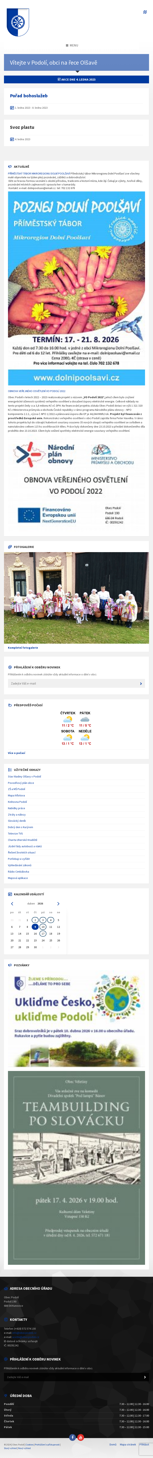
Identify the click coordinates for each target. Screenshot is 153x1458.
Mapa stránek (128, 1444)
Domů (113, 1444)
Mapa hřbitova (16, 795)
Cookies (29, 1444)
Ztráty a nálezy (17, 814)
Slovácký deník (17, 821)
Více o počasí (16, 753)
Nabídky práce (16, 808)
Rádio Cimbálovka (18, 871)
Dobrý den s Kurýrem (20, 827)
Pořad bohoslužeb (29, 96)
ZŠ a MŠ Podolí (16, 789)
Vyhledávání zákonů (19, 865)
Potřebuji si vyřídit (19, 859)
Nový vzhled (24, 1448)
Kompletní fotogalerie (23, 647)
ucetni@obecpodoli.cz (25, 1337)
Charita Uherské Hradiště (22, 840)
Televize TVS (15, 833)
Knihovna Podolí (17, 802)
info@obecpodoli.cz (24, 1333)
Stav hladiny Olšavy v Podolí (24, 776)
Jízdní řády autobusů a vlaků (25, 846)
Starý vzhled (10, 1448)
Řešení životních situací (21, 852)
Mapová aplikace (18, 878)
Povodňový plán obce (21, 783)
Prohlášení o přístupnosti (47, 1444)
